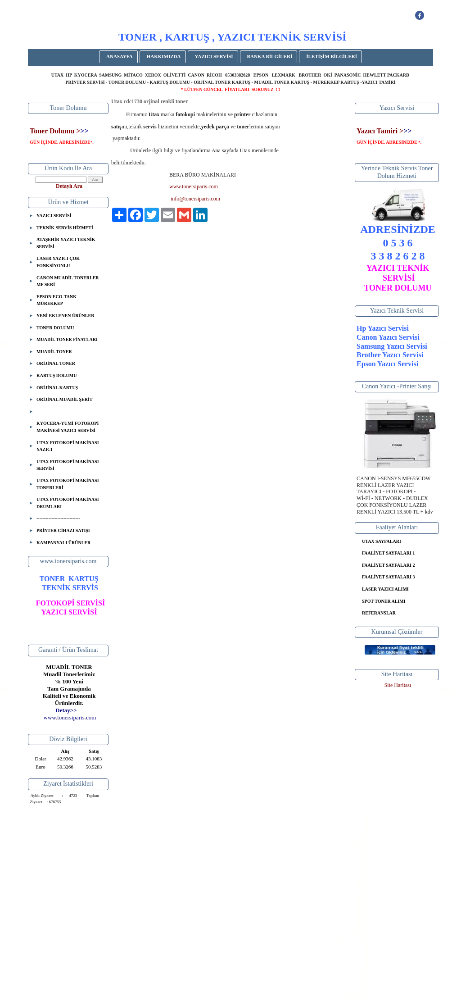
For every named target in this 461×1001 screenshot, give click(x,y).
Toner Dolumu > (55, 131)
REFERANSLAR (379, 612)
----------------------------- (58, 411)
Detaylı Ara (69, 186)
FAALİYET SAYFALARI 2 (388, 565)
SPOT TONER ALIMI (384, 601)
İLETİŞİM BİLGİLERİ (331, 56)
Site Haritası (397, 685)
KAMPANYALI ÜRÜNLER (63, 542)
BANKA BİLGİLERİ (270, 56)
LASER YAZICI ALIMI (385, 589)
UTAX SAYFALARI (381, 541)
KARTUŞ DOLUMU (56, 375)
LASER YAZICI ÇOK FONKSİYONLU (58, 262)
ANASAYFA (119, 56)
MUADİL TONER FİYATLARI (67, 339)
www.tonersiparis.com (193, 186)
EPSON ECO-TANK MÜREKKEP (56, 300)
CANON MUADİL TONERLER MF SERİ (67, 281)
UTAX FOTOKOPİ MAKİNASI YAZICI (67, 446)
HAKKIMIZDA (164, 56)
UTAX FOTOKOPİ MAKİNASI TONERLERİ (67, 484)
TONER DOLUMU (55, 327)
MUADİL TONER (54, 351)
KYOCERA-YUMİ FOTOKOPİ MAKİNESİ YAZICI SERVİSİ (67, 427)
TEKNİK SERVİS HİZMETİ (64, 227)
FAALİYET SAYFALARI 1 (388, 553)
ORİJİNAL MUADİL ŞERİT (64, 399)
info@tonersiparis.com (195, 199)
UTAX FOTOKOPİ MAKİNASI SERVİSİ (67, 465)
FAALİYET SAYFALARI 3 (388, 576)
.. (70, 717)
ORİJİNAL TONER (55, 363)
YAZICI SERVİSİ (214, 56)
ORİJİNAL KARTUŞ (57, 387)
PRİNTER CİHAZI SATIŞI (63, 530)
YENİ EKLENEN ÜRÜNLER (65, 315)
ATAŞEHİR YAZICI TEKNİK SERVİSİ (65, 243)
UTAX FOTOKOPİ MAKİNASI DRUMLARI (67, 503)
